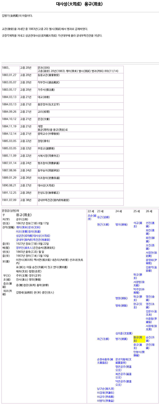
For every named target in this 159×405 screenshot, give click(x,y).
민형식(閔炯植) (138, 354)
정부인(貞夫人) (24, 248)
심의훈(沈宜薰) (124, 333)
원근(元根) (103, 224)
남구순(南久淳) (105, 389)
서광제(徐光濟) (151, 327)
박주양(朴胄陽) (138, 291)
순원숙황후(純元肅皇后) (105, 361)
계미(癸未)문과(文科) (28, 227)
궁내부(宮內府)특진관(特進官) (33, 240)
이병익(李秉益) (105, 401)
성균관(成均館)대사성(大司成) (33, 236)
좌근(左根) (103, 339)
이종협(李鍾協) (151, 320)
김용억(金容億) (151, 269)
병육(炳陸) (121, 305)
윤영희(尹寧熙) (151, 261)
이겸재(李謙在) (105, 393)
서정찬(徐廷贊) (151, 254)
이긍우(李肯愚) (105, 397)
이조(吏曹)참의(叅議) (28, 231)
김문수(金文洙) (151, 313)
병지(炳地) (121, 224)
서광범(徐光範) (138, 283)
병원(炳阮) (121, 298)
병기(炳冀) (121, 339)
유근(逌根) (103, 217)
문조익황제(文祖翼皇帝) (123, 361)
